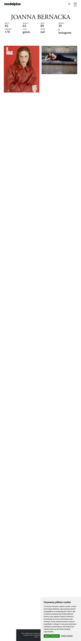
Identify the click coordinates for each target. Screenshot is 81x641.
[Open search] (69, 4)
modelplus (12, 4)
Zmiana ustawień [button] (66, 636)
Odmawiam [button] (55, 636)
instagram (64, 32)
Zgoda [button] (47, 636)
